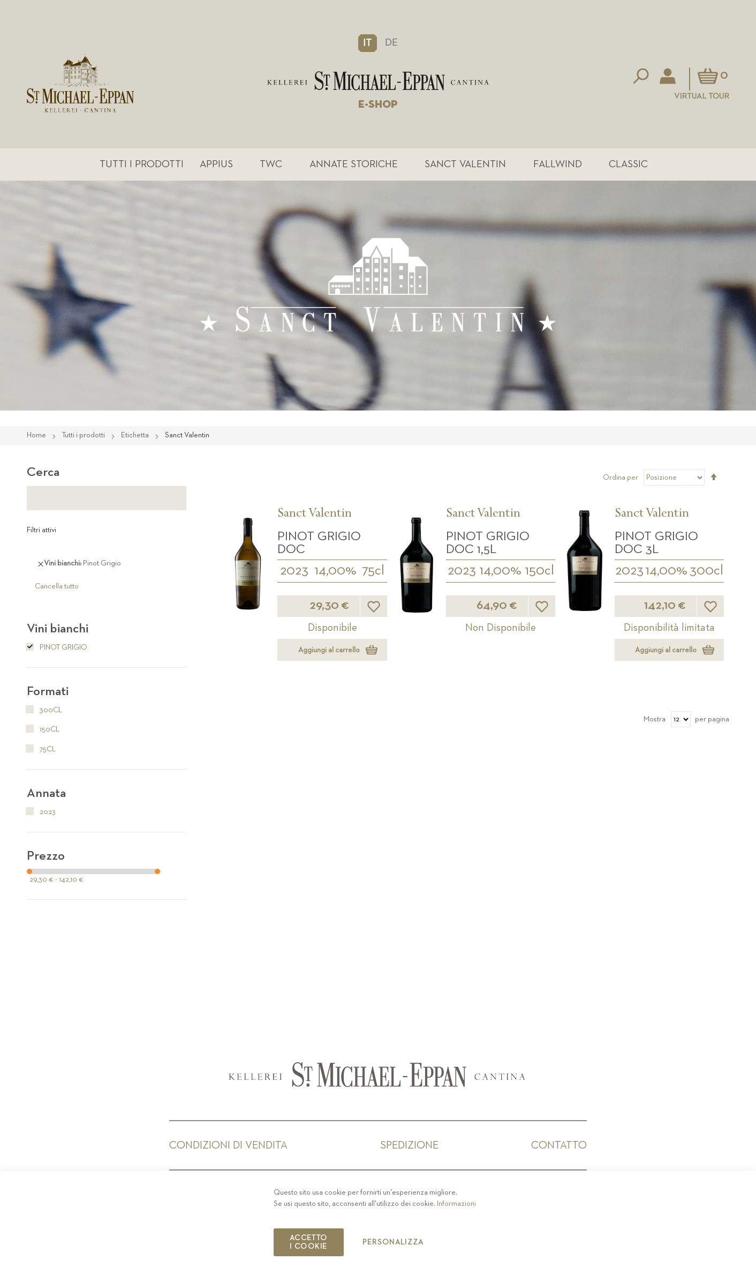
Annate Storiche (353, 164)
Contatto (559, 1145)
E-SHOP (378, 104)
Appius (216, 164)
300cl (706, 571)
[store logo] (377, 81)
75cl (373, 571)
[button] (367, 43)
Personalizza (393, 1242)
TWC (271, 164)
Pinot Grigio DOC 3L (656, 543)
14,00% (335, 571)
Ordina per (620, 477)
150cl (539, 571)
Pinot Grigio (57, 647)
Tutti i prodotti (142, 164)
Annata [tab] (46, 793)
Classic (628, 164)
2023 (294, 571)
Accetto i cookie (308, 1242)
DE (391, 43)
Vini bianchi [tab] (57, 628)
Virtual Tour (701, 96)
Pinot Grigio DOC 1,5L (488, 543)
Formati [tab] (48, 691)
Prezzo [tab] (46, 855)
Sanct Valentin (465, 164)
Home (37, 435)
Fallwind (557, 164)
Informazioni (456, 1203)
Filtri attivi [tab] (41, 530)
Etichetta (135, 435)
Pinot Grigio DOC (319, 543)
